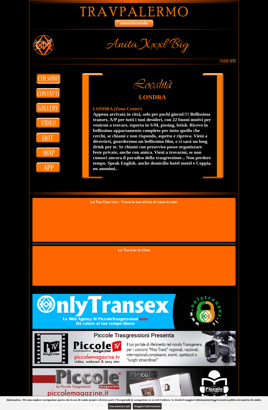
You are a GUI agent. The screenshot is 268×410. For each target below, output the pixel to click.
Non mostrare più (119, 406)
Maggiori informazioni (147, 406)
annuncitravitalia (134, 23)
